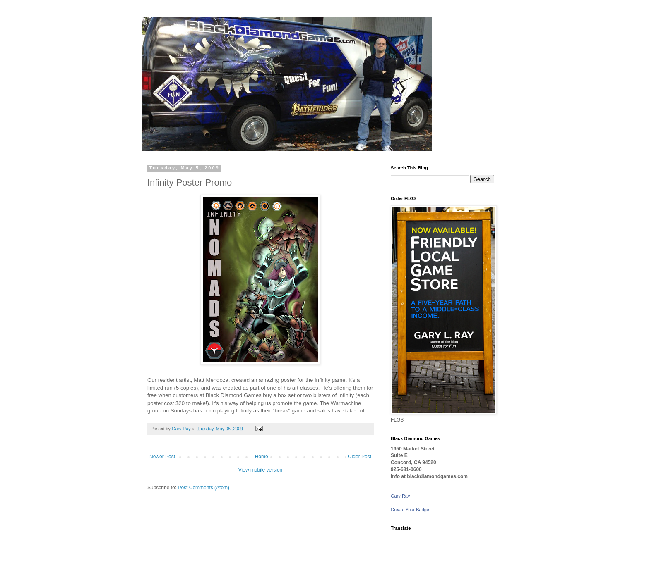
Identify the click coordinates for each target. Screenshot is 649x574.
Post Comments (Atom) (203, 488)
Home (261, 457)
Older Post (359, 457)
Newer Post (162, 457)
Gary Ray (400, 495)
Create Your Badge (410, 509)
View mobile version (260, 470)
